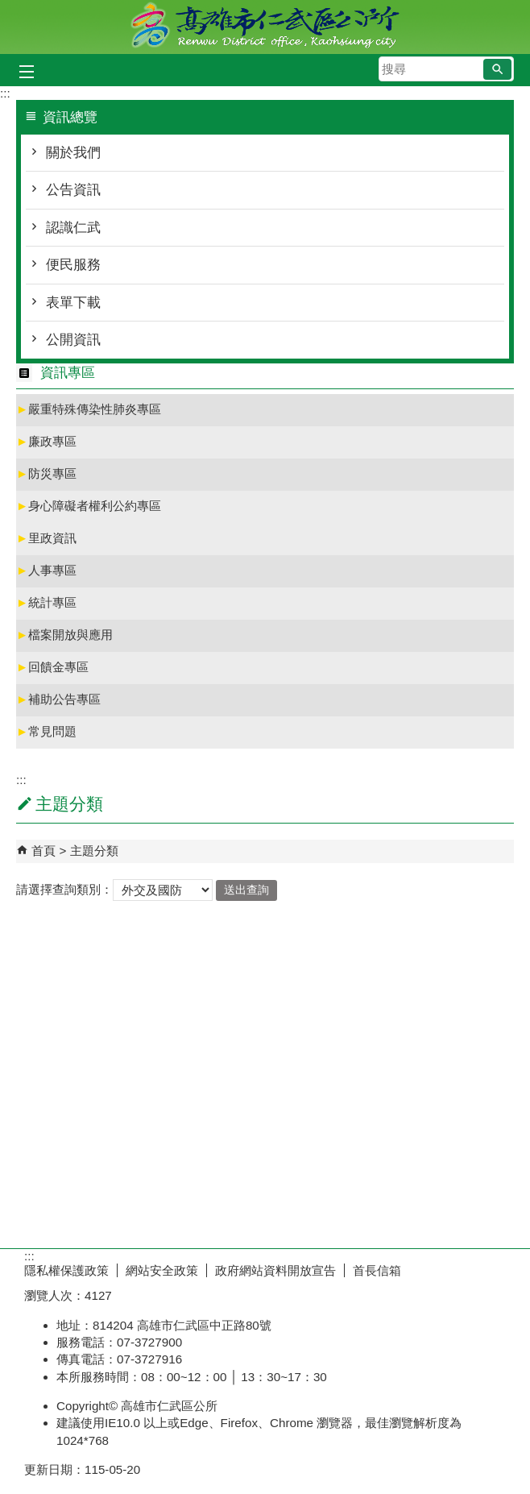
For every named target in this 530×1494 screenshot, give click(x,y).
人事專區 (46, 570)
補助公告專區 (58, 699)
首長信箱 (377, 1270)
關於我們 (73, 152)
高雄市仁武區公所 (265, 27)
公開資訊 (73, 339)
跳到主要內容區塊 (8, 8)
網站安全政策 (162, 1270)
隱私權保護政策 (66, 1270)
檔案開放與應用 (64, 634)
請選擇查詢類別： (64, 889)
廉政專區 (46, 441)
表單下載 (73, 302)
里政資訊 (46, 538)
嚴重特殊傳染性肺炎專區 (88, 409)
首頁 (43, 850)
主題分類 (94, 850)
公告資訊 (73, 189)
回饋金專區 (52, 667)
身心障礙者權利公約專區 (88, 506)
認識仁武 (73, 227)
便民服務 (73, 264)
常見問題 (46, 731)
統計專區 (46, 602)
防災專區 (46, 473)
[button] (497, 69)
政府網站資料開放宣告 (275, 1270)
